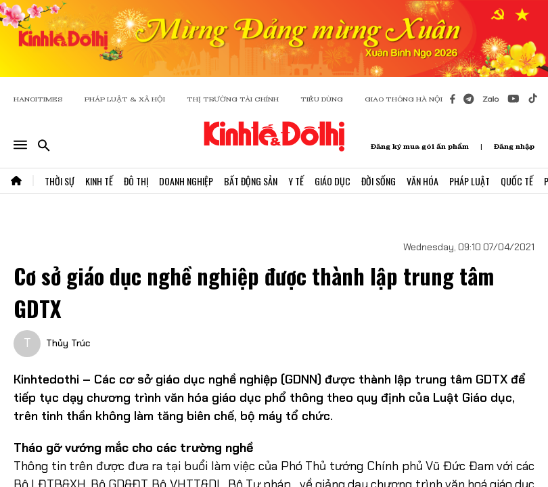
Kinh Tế (99, 181)
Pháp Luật (469, 181)
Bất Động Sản (250, 181)
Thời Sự (59, 181)
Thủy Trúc (68, 343)
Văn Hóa (422, 181)
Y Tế (296, 181)
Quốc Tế (517, 181)
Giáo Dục (332, 181)
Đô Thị (136, 181)
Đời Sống (378, 181)
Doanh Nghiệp (186, 181)
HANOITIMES (38, 99)
